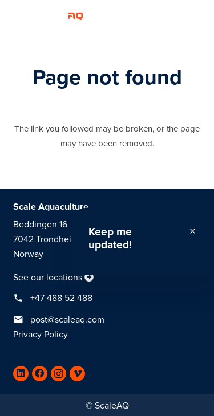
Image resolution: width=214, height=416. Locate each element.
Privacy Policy (40, 334)
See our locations (47, 277)
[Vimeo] (77, 373)
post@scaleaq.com (67, 319)
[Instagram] (58, 373)
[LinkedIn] (21, 373)
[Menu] (199, 14)
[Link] (46, 14)
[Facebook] (39, 373)
